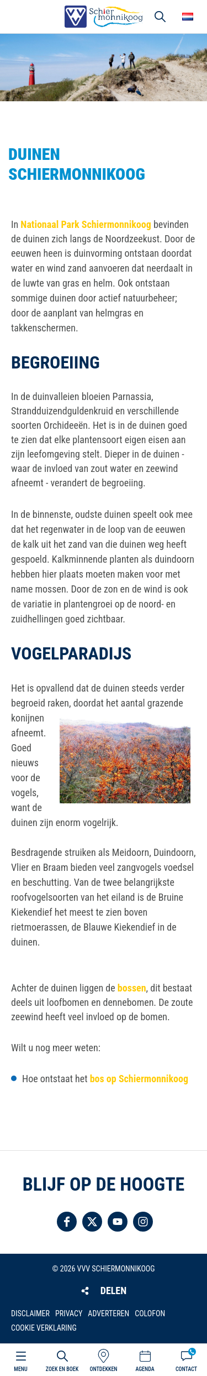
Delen (113, 1290)
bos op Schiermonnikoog (139, 1078)
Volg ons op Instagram (143, 1222)
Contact (186, 1369)
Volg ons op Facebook (67, 1222)
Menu (20, 1369)
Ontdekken (103, 1369)
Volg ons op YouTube (118, 1222)
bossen (132, 988)
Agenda (144, 1369)
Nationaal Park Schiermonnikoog (85, 224)
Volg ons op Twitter (92, 1222)
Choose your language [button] (188, 17)
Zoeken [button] (160, 17)
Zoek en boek (62, 1369)
